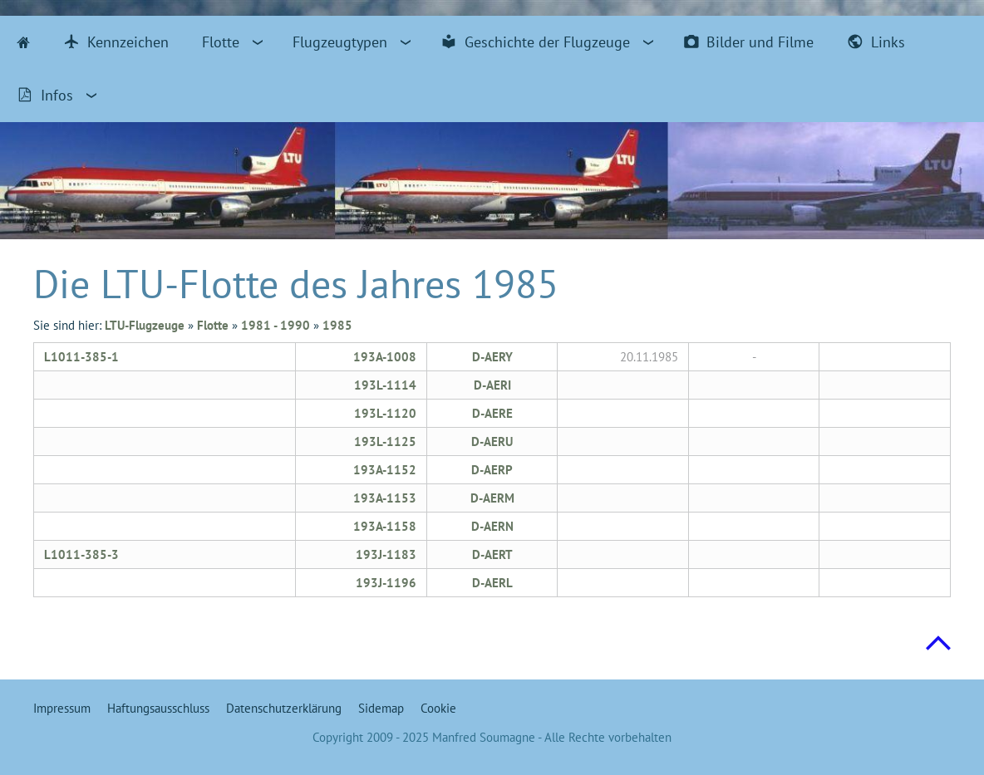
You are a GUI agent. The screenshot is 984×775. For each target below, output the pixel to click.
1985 (337, 325)
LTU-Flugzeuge (144, 325)
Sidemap (381, 708)
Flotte (213, 325)
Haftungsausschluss (158, 708)
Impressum (62, 708)
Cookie (438, 708)
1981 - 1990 (275, 325)
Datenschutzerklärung (284, 708)
